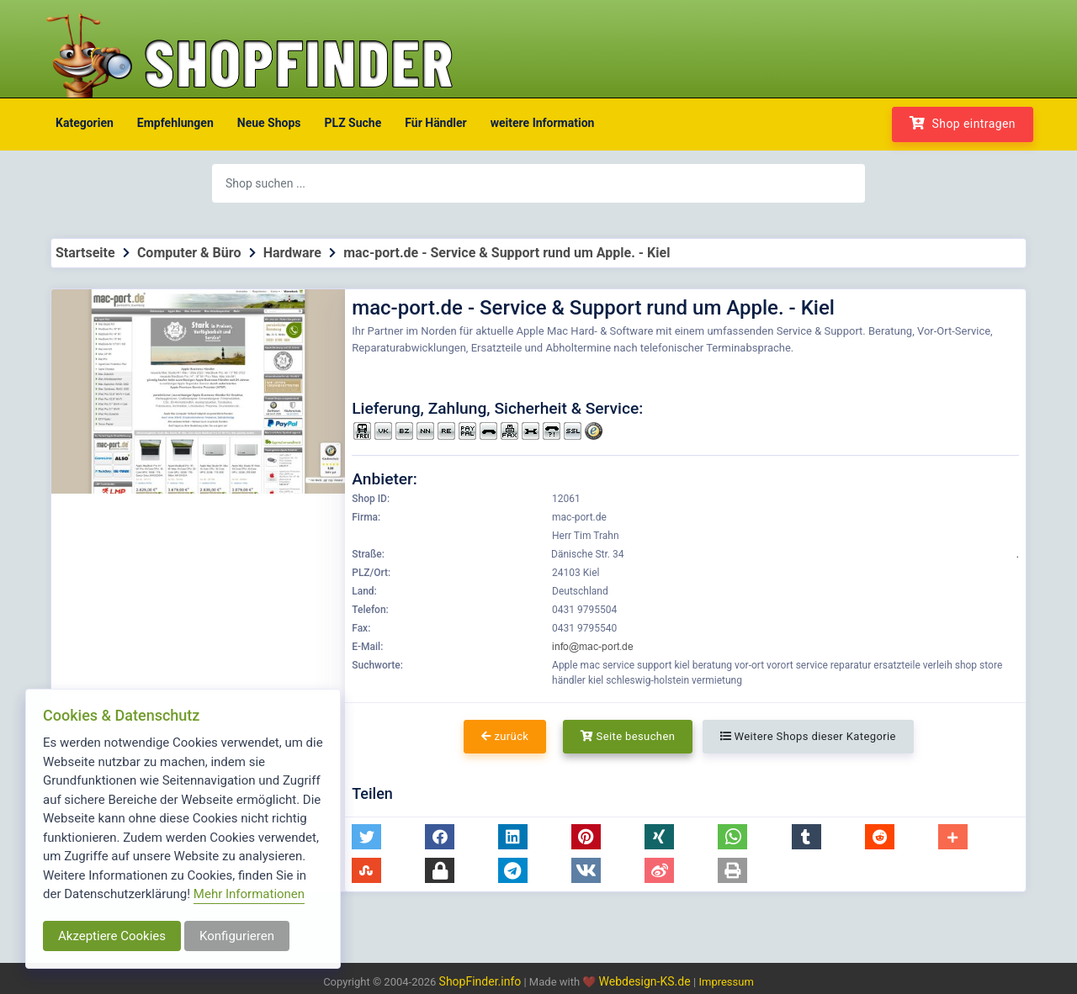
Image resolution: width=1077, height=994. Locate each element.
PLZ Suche (353, 123)
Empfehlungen (175, 123)
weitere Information (543, 123)
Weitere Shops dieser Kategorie (808, 736)
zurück (504, 736)
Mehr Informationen (249, 893)
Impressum (725, 981)
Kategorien (85, 123)
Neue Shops (269, 123)
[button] (366, 836)
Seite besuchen (628, 736)
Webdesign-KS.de (646, 981)
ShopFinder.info (480, 981)
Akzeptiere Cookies (112, 936)
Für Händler (435, 123)
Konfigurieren (236, 936)
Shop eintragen (963, 123)
